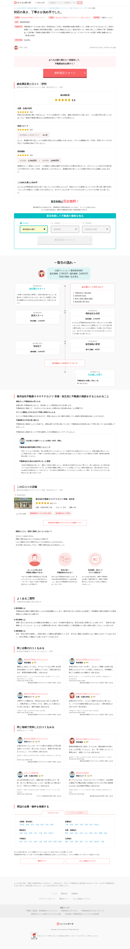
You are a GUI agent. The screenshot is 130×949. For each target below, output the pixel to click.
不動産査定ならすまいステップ (92, 911)
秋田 (42, 825)
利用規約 (75, 894)
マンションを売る (77, 812)
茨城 (21, 833)
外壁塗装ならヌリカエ (69, 911)
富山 (26, 842)
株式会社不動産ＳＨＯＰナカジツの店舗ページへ (65, 523)
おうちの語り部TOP (20, 8)
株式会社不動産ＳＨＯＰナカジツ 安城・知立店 (64, 8)
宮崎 (91, 842)
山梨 (40, 842)
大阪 (81, 825)
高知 (105, 833)
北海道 (21, 825)
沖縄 (102, 842)
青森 (27, 825)
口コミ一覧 (83, 8)
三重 (66, 825)
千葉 (40, 833)
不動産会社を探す (53, 813)
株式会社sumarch (82, 773)
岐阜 (50, 842)
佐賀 (71, 842)
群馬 (30, 833)
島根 (71, 833)
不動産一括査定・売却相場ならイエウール (41, 911)
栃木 (26, 833)
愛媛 (100, 833)
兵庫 (86, 825)
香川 (96, 833)
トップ (54, 894)
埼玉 (35, 833)
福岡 (66, 842)
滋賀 (71, 825)
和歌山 (96, 825)
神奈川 (51, 833)
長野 (45, 842)
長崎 (76, 842)
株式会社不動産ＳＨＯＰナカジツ (38, 8)
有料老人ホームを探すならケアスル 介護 (46, 914)
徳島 (91, 833)
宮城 (37, 825)
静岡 (55, 842)
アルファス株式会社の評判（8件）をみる (49, 796)
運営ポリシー (42, 861)
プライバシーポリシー (47, 899)
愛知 (60, 842)
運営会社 (64, 894)
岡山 (76, 833)
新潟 (21, 842)
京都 (76, 825)
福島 (52, 825)
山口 (86, 833)
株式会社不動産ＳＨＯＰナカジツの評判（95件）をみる (44, 682)
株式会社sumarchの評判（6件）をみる (101, 796)
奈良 (91, 825)
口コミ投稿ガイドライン (87, 861)
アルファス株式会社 (31, 773)
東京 (45, 833)
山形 (47, 825)
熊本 (81, 842)
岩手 (32, 825)
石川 (30, 842)
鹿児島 (96, 842)
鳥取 (66, 833)
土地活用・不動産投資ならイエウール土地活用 (82, 914)
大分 (86, 842)
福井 (35, 842)
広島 (81, 833)
